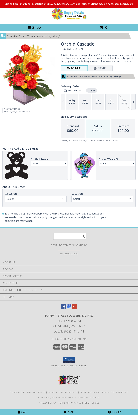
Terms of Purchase (69, 402)
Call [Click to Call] (23, 412)
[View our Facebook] (63, 307)
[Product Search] (69, 236)
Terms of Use (91, 402)
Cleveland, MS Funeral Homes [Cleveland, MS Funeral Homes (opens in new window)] (27, 392)
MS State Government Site (84, 397)
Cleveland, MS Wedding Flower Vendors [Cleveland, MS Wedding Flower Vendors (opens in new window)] (104, 392)
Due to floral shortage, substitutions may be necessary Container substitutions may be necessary (69, 4)
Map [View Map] (69, 412)
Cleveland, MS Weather (52, 397)
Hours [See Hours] (115, 412)
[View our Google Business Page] (69, 307)
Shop (34, 27)
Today (92, 90)
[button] (69, 360)
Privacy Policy (47, 402)
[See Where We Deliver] (69, 253)
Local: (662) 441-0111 (69, 331)
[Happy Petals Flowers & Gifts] (69, 19)
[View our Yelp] (74, 307)
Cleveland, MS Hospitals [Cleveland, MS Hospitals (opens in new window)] (62, 392)
